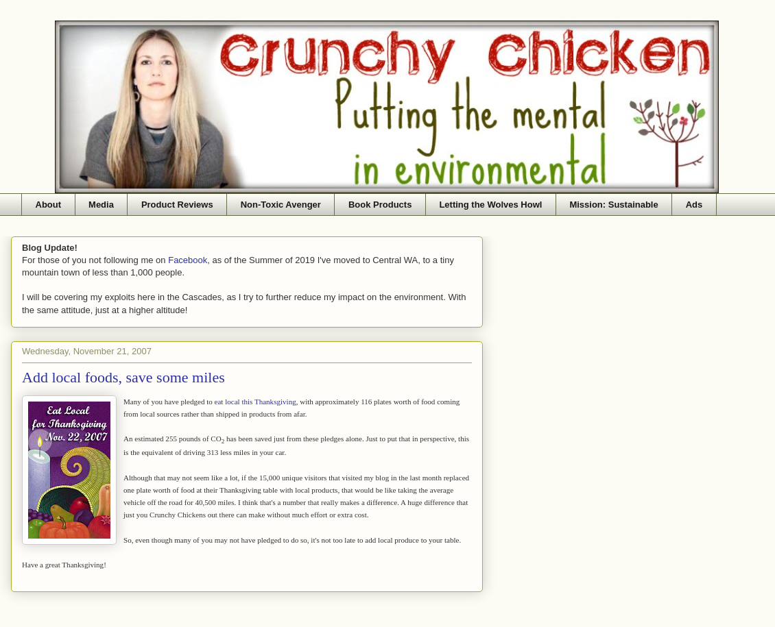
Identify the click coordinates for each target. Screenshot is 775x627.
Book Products (380, 204)
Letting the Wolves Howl (490, 204)
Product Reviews (177, 204)
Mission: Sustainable (613, 204)
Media (101, 204)
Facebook (187, 260)
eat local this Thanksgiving (255, 401)
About (49, 204)
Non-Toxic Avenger (281, 204)
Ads (694, 204)
